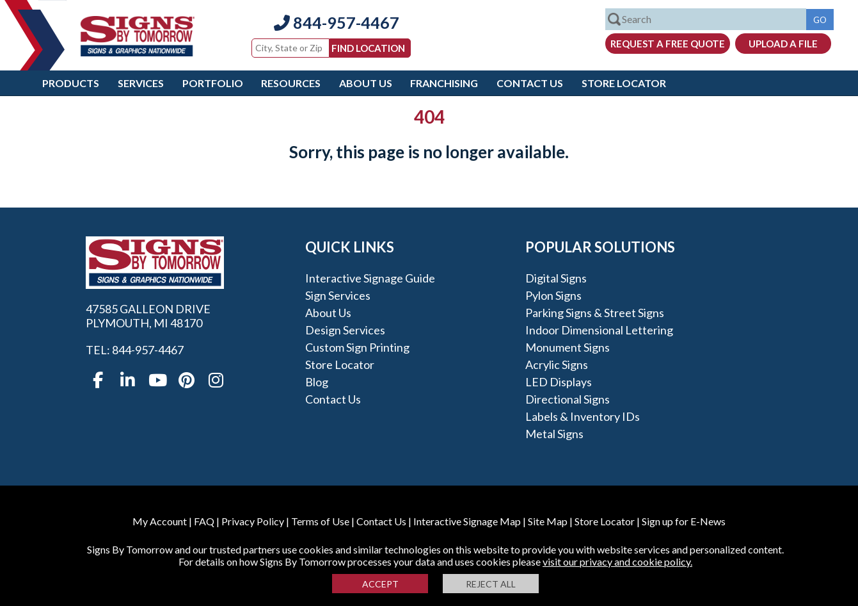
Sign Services (337, 295)
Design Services (345, 330)
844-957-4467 (336, 22)
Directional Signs (567, 399)
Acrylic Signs (556, 364)
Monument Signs (567, 347)
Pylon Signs (553, 295)
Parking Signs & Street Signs (594, 313)
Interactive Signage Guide (370, 278)
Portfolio (212, 83)
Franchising (444, 83)
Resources (291, 83)
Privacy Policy (252, 521)
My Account (159, 521)
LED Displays (558, 382)
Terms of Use (320, 521)
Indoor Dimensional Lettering (599, 330)
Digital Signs (556, 278)
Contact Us (530, 83)
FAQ (204, 521)
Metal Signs (554, 434)
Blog (316, 382)
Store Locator (624, 83)
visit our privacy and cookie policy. (617, 561)
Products (70, 83)
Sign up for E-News (684, 521)
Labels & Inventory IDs (582, 416)
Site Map (548, 521)
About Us (365, 83)
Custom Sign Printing (357, 347)
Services (141, 83)
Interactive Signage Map (467, 521)
